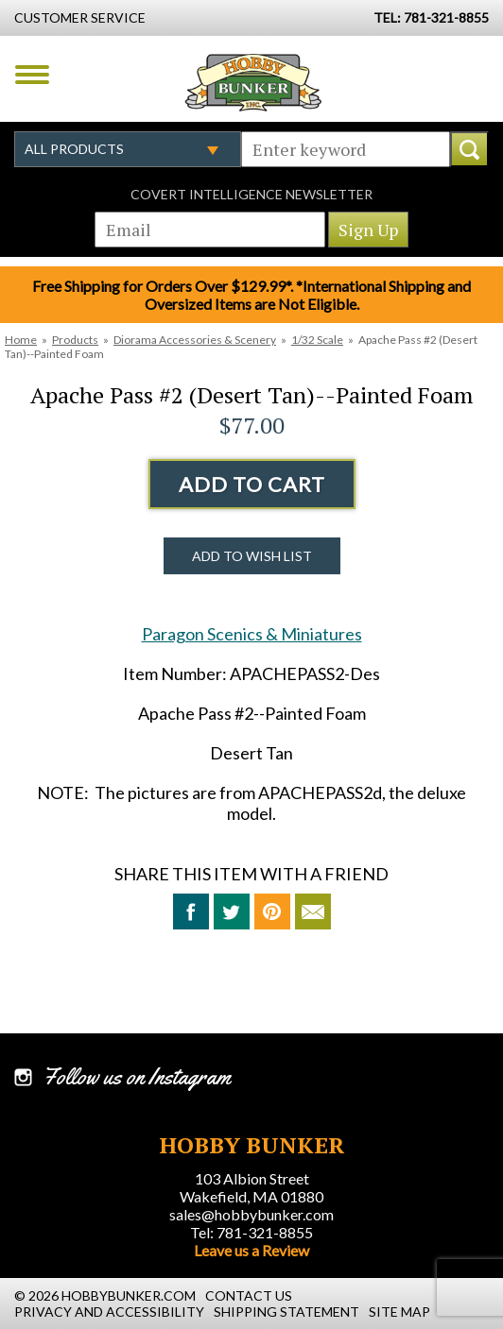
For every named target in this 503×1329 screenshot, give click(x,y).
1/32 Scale (317, 339)
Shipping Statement (286, 1311)
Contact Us (248, 1295)
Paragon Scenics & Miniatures (252, 633)
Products (75, 339)
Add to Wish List (252, 556)
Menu (32, 75)
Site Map (399, 1311)
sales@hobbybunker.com (251, 1214)
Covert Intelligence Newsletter (251, 194)
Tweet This (232, 911)
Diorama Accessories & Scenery (194, 339)
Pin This (272, 911)
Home (21, 339)
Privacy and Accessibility (109, 1311)
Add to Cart (252, 484)
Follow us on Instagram (137, 1077)
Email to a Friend (313, 911)
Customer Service (80, 17)
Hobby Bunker (252, 82)
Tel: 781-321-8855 (251, 1232)
